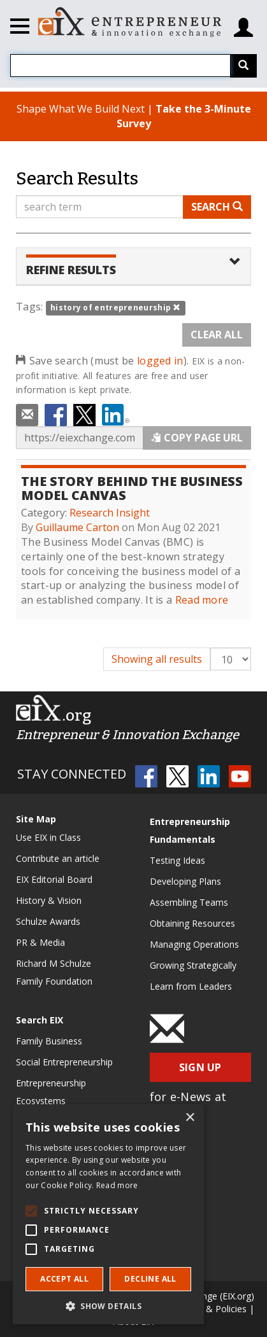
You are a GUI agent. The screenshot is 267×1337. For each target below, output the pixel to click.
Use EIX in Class (48, 837)
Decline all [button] (150, 1278)
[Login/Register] (243, 22)
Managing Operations (194, 944)
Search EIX (39, 1020)
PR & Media (40, 942)
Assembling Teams (189, 902)
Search (217, 207)
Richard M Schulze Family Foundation (54, 972)
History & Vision (49, 900)
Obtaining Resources (192, 923)
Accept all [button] (64, 1278)
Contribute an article (57, 858)
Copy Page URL (197, 438)
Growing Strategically (193, 965)
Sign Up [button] (200, 1067)
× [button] (189, 1118)
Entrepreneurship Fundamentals (190, 830)
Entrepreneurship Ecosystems (51, 1092)
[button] (108, 1305)
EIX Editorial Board (54, 879)
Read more (202, 600)
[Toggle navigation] (19, 28)
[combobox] (120, 65)
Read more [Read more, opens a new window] (117, 1185)
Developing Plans (185, 881)
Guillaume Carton (77, 527)
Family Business (49, 1041)
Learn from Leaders (191, 986)
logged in (160, 361)
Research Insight (109, 513)
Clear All (217, 335)
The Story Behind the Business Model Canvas (132, 488)
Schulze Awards (48, 921)
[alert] (108, 1214)
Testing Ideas (177, 860)
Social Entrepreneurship (64, 1062)
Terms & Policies (212, 1309)
